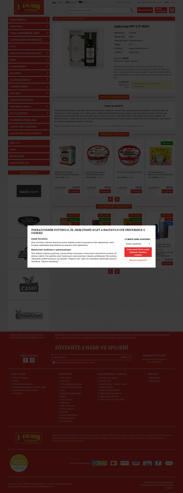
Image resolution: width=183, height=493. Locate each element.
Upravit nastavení (138, 260)
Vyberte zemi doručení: (137, 239)
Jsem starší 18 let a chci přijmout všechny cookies (138, 252)
